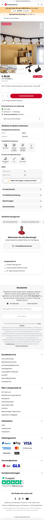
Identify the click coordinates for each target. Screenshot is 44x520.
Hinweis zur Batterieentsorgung (11, 505)
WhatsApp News (8, 402)
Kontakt (4, 375)
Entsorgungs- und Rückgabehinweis (31, 505)
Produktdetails (9, 189)
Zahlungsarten (7, 369)
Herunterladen (8, 207)
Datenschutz (6, 428)
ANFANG (21, 11)
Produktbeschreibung (11, 195)
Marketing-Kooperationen (11, 395)
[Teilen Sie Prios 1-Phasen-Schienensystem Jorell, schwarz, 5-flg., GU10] (41, 27)
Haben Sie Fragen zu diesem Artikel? (24, 181)
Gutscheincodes (8, 405)
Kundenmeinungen (11, 473)
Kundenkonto (6, 382)
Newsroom (17, 411)
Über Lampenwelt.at (11, 388)
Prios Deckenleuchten (10, 222)
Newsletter (6, 398)
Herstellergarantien (9, 378)
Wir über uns (6, 392)
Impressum (6, 432)
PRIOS (24, 133)
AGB (3, 425)
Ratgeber (14, 415)
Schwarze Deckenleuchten (30, 222)
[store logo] (12, 4)
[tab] (22, 368)
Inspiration (5, 415)
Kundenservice (9, 354)
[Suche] (38, 4)
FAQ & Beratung (7, 359)
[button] (4, 69)
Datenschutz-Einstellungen (12, 502)
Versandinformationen (10, 372)
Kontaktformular (10, 344)
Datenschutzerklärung (22, 346)
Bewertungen (8, 201)
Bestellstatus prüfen (9, 362)
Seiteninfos (7, 421)
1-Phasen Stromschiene (11, 18)
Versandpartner (9, 460)
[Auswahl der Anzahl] (5, 96)
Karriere (5, 408)
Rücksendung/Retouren (10, 365)
